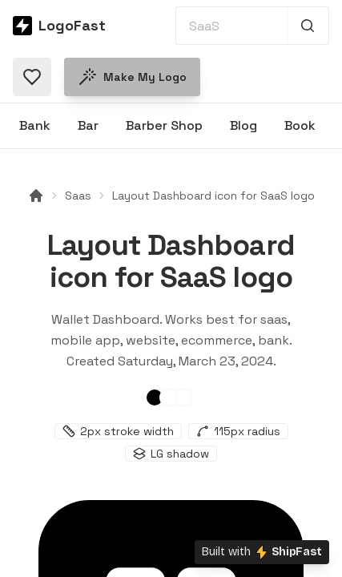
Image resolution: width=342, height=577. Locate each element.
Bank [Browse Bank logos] (34, 125)
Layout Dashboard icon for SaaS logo (213, 195)
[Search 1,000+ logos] (308, 25)
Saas (78, 195)
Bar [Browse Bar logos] (88, 125)
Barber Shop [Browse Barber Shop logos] (164, 125)
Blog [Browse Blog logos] (243, 125)
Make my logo (132, 77)
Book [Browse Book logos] (300, 125)
